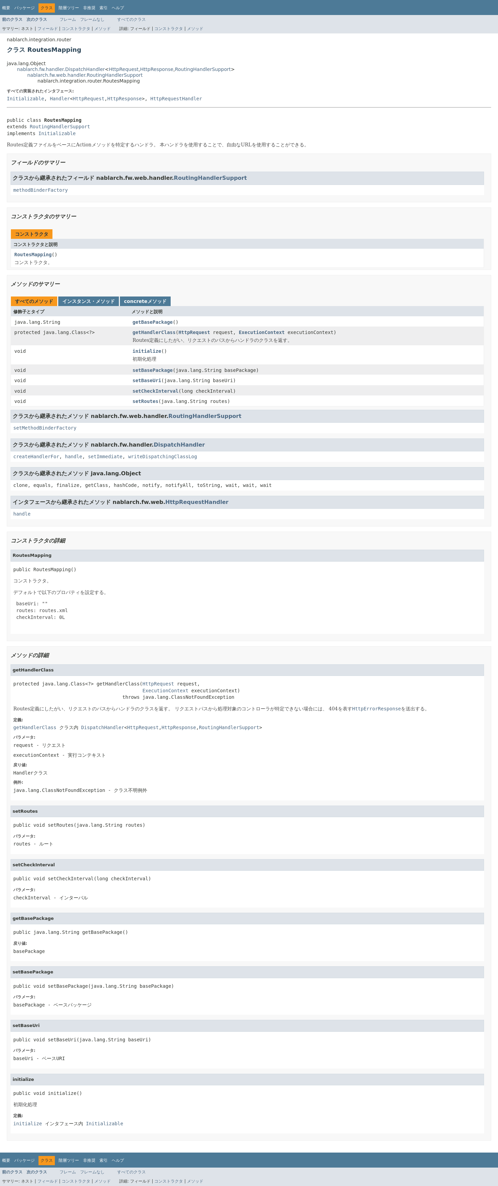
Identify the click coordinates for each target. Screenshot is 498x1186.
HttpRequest (124, 69)
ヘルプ (118, 7)
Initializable (25, 98)
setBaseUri (147, 380)
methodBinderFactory (40, 190)
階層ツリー (69, 7)
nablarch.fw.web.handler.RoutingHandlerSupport (85, 75)
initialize (147, 351)
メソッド (102, 28)
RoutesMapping (33, 254)
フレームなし (92, 19)
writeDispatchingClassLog (162, 456)
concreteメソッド (145, 301)
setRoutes (145, 401)
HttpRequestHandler (176, 98)
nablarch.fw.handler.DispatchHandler (61, 69)
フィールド (47, 28)
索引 (103, 7)
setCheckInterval (155, 391)
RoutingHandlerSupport (203, 69)
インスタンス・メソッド (88, 301)
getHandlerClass (154, 332)
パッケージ (24, 7)
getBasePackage (153, 322)
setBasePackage (153, 370)
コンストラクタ (76, 28)
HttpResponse (156, 69)
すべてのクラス (131, 19)
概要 (6, 7)
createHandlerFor (36, 456)
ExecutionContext (262, 332)
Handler (60, 98)
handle (73, 456)
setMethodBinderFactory (44, 428)
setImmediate (105, 456)
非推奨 (89, 7)
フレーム (68, 19)
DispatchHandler (179, 445)
